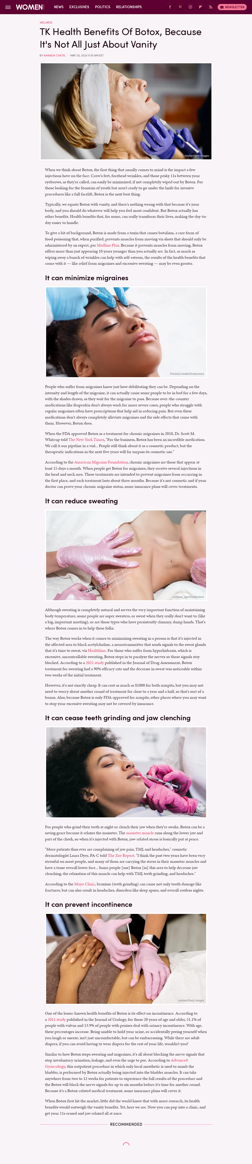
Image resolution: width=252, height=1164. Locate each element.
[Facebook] (170, 7)
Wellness (46, 22)
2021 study (95, 663)
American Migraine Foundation (101, 462)
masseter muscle (140, 833)
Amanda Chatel (55, 55)
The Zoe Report (121, 855)
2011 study (56, 1019)
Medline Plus (108, 245)
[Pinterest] (180, 7)
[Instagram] (190, 7)
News (59, 7)
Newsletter (232, 7)
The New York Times (86, 439)
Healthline (97, 650)
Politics (102, 7)
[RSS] (210, 7)
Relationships (129, 7)
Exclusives (79, 7)
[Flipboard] (200, 7)
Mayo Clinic (84, 884)
